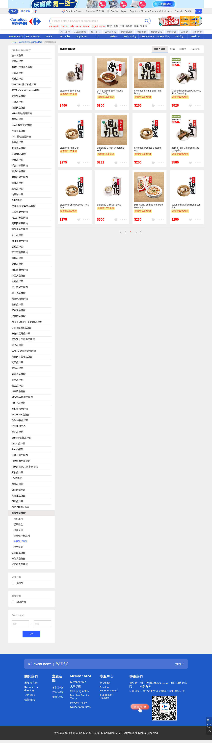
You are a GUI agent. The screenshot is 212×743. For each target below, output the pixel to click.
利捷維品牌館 (19, 495)
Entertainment (146, 36)
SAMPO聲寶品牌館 (22, 125)
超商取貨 (197, 32)
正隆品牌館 (17, 101)
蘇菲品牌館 (17, 379)
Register (134, 11)
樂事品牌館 (17, 119)
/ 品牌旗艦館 (23, 42)
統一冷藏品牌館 (20, 287)
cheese (64, 26)
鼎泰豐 (20, 583)
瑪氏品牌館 (17, 78)
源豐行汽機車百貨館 (22, 67)
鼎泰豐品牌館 (19, 513)
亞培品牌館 (17, 501)
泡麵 (115, 26)
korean (86, 26)
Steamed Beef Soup (70, 90)
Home (14, 42)
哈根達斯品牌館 (20, 269)
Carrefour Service (72, 11)
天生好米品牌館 (20, 217)
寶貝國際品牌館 (20, 223)
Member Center (148, 11)
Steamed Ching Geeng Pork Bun (74, 206)
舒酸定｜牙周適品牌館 (23, 339)
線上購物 (21, 601)
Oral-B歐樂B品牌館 (21, 327)
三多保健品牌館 (20, 211)
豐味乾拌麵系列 (22, 535)
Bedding (179, 36)
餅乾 (109, 26)
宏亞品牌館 (17, 362)
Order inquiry (165, 11)
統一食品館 (17, 55)
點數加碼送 (126, 32)
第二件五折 (110, 32)
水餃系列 (18, 530)
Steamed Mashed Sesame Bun (147, 149)
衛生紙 (129, 26)
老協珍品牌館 (19, 148)
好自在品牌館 (19, 316)
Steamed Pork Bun (69, 147)
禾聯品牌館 (17, 472)
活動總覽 (171, 32)
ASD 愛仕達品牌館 (21, 136)
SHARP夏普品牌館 (21, 437)
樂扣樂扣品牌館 (20, 408)
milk (72, 26)
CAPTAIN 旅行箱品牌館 (24, 84)
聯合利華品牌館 (20, 165)
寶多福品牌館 (19, 171)
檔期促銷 (141, 32)
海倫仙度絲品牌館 (21, 333)
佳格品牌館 (17, 258)
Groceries (65, 36)
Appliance (81, 36)
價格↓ (172, 49)
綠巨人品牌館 (19, 275)
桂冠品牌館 (17, 281)
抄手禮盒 (18, 547)
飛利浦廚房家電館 (21, 461)
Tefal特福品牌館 (20, 420)
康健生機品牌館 (20, 240)
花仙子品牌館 (19, 130)
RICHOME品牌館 (20, 414)
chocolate (54, 26)
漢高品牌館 (17, 183)
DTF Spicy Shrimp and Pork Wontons (148, 206)
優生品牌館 (17, 385)
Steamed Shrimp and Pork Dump (147, 92)
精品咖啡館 (17, 194)
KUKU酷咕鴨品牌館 (22, 113)
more (179, 663)
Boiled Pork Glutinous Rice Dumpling (185, 149)
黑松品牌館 (17, 246)
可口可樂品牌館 (20, 252)
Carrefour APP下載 (95, 11)
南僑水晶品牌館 (20, 229)
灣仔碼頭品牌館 (20, 298)
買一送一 (95, 32)
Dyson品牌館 (18, 443)
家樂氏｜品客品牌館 (22, 356)
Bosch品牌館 (18, 489)
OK (31, 634)
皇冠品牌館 (17, 188)
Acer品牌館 (17, 449)
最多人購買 (160, 49)
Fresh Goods (32, 36)
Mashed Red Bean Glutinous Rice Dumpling (186, 92)
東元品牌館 (17, 432)
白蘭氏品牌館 (19, 107)
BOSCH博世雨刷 (20, 507)
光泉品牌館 (17, 72)
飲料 (121, 26)
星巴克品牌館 (19, 293)
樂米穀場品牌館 (20, 177)
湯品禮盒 (18, 524)
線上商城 (65, 32)
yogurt (95, 26)
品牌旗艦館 (80, 32)
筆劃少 (183, 49)
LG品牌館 (17, 478)
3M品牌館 (17, 200)
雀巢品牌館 (17, 304)
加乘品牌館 (17, 484)
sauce (78, 26)
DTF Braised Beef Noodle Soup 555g (110, 92)
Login (123, 11)
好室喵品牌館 (19, 391)
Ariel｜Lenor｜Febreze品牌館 (27, 322)
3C (97, 36)
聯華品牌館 (17, 61)
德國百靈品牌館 (20, 455)
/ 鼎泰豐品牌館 (35, 42)
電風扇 (143, 26)
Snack (49, 36)
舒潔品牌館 (17, 368)
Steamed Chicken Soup (109, 204)
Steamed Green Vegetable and (110, 149)
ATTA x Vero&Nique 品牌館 (25, 90)
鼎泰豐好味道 (20, 541)
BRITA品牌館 (18, 403)
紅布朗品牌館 (19, 552)
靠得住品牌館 (19, 374)
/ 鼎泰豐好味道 (49, 42)
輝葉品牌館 (17, 159)
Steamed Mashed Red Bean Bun (186, 206)
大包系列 (18, 518)
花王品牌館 (17, 235)
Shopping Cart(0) (183, 11)
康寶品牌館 (17, 264)
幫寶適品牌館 (19, 310)
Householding (163, 36)
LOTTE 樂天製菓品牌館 (24, 350)
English (112, 11)
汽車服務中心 (19, 426)
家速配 (184, 32)
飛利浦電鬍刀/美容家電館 (25, 466)
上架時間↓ (195, 49)
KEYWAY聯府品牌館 (22, 397)
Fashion (195, 36)
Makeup (114, 36)
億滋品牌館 (17, 345)
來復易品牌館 (19, 558)
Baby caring (130, 36)
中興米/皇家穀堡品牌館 (23, 206)
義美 (136, 26)
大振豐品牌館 (19, 96)
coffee (102, 26)
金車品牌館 (17, 142)
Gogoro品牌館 (19, 154)
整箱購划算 (156, 32)
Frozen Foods (16, 36)
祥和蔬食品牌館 (20, 564)
